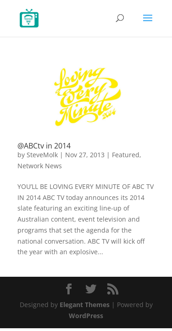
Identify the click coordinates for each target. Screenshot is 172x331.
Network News (39, 165)
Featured (125, 154)
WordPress (86, 315)
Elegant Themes (85, 304)
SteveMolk (42, 154)
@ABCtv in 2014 (44, 146)
